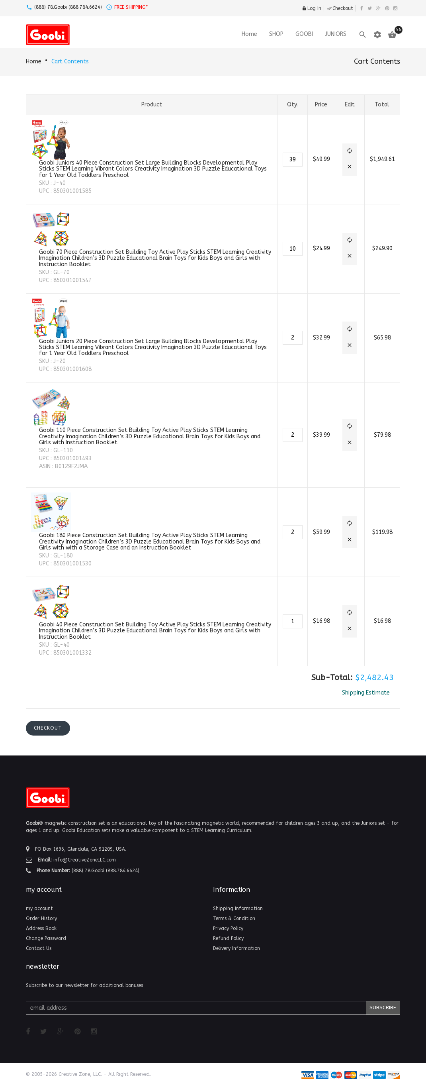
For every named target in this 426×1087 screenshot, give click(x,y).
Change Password (46, 938)
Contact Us (38, 948)
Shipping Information (238, 908)
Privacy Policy (228, 928)
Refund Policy (228, 938)
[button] (349, 151)
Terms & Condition (234, 918)
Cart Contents (70, 61)
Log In (311, 8)
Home (33, 61)
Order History (41, 918)
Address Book (41, 928)
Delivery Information (236, 948)
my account (39, 908)
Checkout (340, 8)
